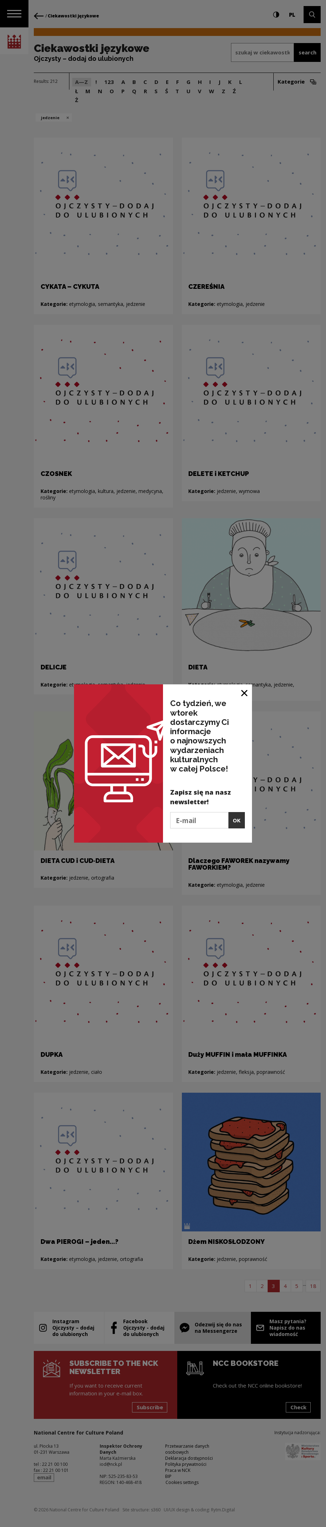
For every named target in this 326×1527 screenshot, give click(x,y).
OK (237, 820)
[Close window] (244, 692)
